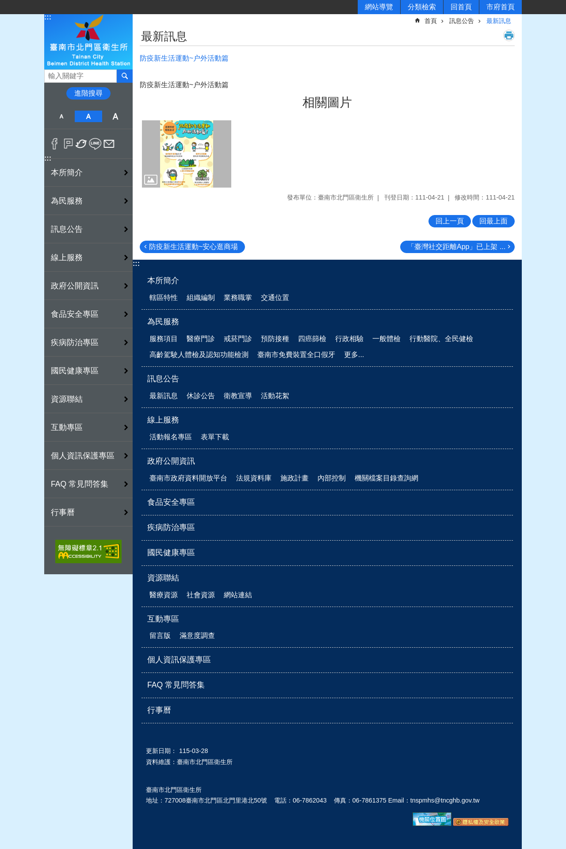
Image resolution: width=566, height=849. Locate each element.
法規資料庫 (254, 478)
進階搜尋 (88, 93)
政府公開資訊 (171, 461)
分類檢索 (422, 7)
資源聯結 (163, 577)
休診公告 (201, 396)
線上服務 (163, 419)
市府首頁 (500, 7)
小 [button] (61, 116)
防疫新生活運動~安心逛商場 (193, 246)
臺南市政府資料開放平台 (188, 478)
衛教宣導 (238, 396)
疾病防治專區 (75, 342)
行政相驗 (349, 338)
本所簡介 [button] (67, 172)
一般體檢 (386, 338)
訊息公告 (461, 20)
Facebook (54, 144)
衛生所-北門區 (88, 41)
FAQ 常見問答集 (79, 484)
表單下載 (215, 437)
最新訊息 (498, 20)
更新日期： (161, 750)
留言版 (160, 635)
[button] (186, 154)
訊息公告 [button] (67, 229)
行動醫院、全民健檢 (441, 338)
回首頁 (461, 7)
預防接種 (275, 338)
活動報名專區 (170, 437)
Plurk (68, 144)
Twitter (81, 144)
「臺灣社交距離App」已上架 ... (456, 246)
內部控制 (331, 478)
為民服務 (163, 321)
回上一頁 (450, 221)
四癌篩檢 (312, 338)
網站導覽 (379, 7)
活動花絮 (275, 396)
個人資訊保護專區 (83, 455)
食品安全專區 (75, 314)
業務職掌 (238, 297)
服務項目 (163, 338)
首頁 (430, 20)
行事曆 (63, 512)
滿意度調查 (197, 635)
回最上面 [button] (493, 221)
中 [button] (88, 116)
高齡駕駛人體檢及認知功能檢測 (199, 354)
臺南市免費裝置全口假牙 (296, 354)
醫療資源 (163, 595)
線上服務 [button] (67, 257)
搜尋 (51, 73)
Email (109, 144)
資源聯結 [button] (67, 399)
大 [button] (115, 116)
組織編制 (201, 297)
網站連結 (238, 595)
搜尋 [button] (125, 76)
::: (47, 17)
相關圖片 (327, 102)
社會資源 (201, 595)
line (95, 144)
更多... (354, 354)
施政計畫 (294, 478)
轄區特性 (163, 297)
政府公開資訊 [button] (75, 285)
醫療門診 (201, 338)
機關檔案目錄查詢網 (386, 478)
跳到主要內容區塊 (4, 4)
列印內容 (509, 35)
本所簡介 (163, 280)
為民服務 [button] (67, 200)
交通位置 (275, 297)
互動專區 (163, 619)
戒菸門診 (238, 338)
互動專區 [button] (67, 427)
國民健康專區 (75, 370)
